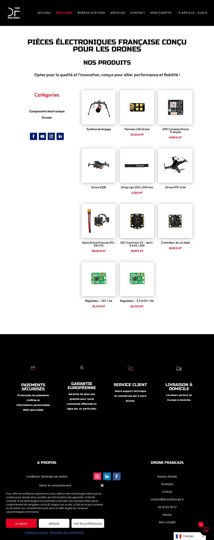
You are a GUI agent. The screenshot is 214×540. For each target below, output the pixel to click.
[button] (102, 485)
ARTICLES (117, 13)
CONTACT (137, 13)
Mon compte (167, 522)
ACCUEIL (44, 13)
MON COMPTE (161, 13)
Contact (167, 492)
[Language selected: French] (190, 536)
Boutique (64, 13)
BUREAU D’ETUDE (91, 13)
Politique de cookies (36, 532)
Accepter (21, 523)
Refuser (54, 523)
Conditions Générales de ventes (46, 476)
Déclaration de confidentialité (67, 532)
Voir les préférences (88, 523)
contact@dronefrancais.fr (167, 499)
